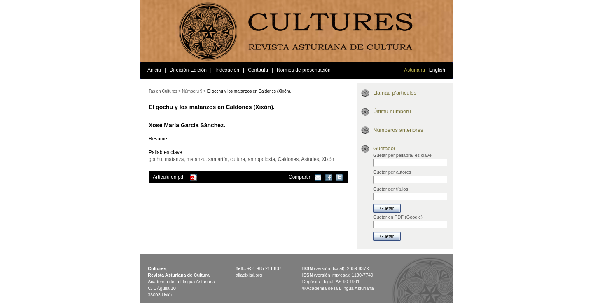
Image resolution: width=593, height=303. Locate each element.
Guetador (384, 148)
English (437, 70)
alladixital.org (249, 275)
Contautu (258, 70)
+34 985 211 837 (264, 268)
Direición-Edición (188, 70)
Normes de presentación (304, 70)
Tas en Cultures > (165, 91)
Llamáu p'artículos (394, 93)
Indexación (227, 70)
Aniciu (154, 70)
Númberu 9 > (194, 91)
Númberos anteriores (398, 130)
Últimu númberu (392, 111)
